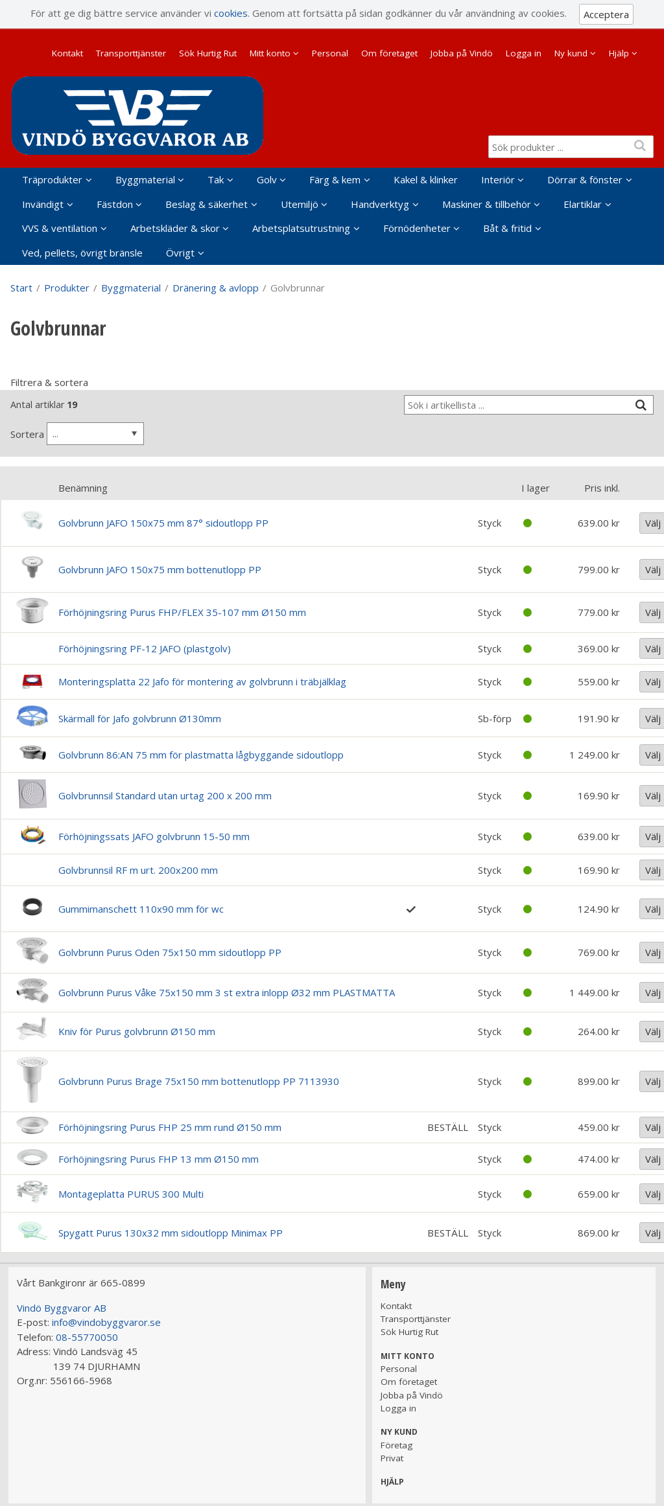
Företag (396, 1445)
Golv (267, 179)
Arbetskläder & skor (175, 228)
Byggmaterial (145, 179)
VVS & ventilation (59, 228)
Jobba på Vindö (462, 53)
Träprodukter (52, 179)
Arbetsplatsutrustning (301, 228)
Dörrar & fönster (584, 179)
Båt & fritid (507, 228)
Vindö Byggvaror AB (61, 1307)
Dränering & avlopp (215, 287)
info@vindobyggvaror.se (106, 1322)
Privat (392, 1458)
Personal (330, 53)
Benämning (83, 487)
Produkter (66, 287)
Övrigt (180, 252)
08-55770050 (87, 1336)
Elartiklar (582, 204)
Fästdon (115, 204)
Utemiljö (299, 204)
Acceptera (606, 14)
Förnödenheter (417, 228)
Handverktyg (380, 204)
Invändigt (43, 204)
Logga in (523, 53)
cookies (231, 12)
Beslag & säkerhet (206, 204)
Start (21, 287)
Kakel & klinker (426, 179)
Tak (216, 179)
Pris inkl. (602, 487)
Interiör (498, 179)
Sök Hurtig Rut (208, 53)
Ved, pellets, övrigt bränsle (82, 252)
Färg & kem (335, 179)
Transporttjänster (131, 53)
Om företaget (389, 53)
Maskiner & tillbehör (486, 204)
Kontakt (67, 53)
